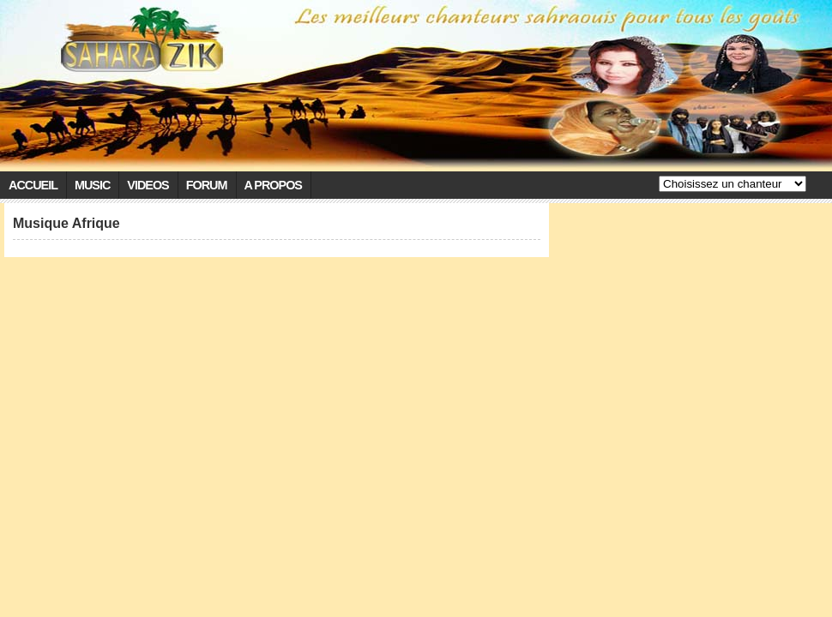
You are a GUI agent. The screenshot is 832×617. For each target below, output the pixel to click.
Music (92, 185)
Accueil (33, 185)
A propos (273, 185)
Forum (206, 185)
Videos (147, 185)
